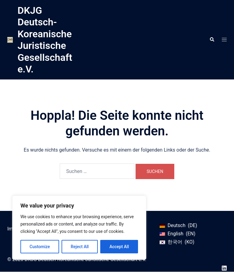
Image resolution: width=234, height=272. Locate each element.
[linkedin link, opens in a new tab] (224, 267)
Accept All (119, 246)
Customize (40, 246)
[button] (211, 39)
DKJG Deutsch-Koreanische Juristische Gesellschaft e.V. (44, 40)
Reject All (80, 246)
